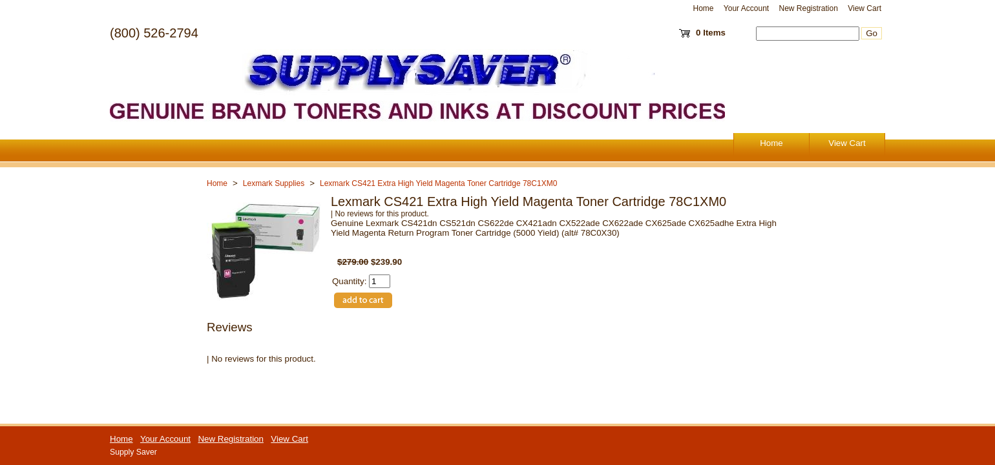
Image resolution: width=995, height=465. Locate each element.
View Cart (864, 8)
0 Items (711, 32)
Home (703, 8)
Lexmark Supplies (273, 183)
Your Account (746, 8)
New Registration (808, 8)
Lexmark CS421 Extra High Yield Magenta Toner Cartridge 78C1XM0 (438, 183)
